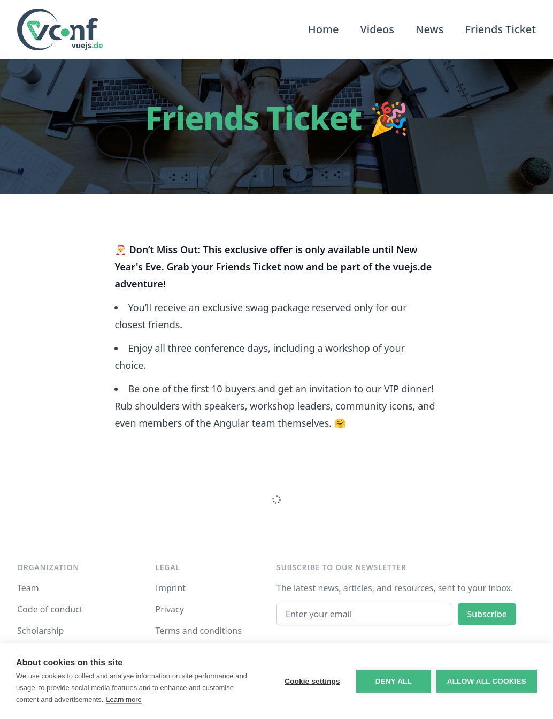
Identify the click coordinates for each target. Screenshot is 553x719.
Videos (377, 29)
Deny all (393, 681)
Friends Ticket (500, 29)
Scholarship (40, 631)
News (429, 29)
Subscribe (487, 614)
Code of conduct (50, 609)
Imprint (171, 588)
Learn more (123, 699)
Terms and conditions (199, 631)
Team (28, 588)
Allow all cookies (486, 681)
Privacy (170, 609)
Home (323, 29)
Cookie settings (312, 681)
